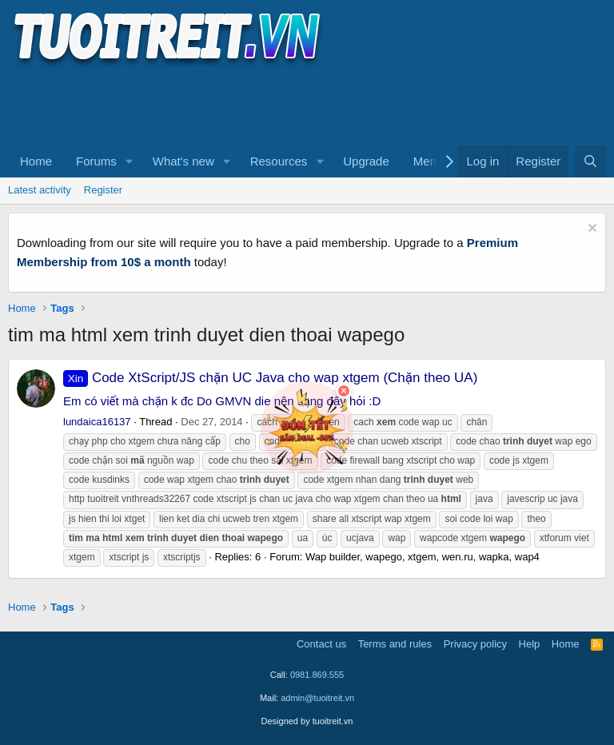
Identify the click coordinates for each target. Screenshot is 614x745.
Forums (96, 161)
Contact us (321, 644)
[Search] (590, 161)
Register (103, 190)
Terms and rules (395, 644)
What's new (183, 161)
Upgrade (366, 161)
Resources (279, 161)
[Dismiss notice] (590, 229)
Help (529, 644)
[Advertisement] (299, 105)
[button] (129, 161)
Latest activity (39, 190)
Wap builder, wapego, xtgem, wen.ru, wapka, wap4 (422, 557)
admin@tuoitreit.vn (317, 698)
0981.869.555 (317, 674)
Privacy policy (475, 644)
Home (36, 161)
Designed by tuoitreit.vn (307, 721)
